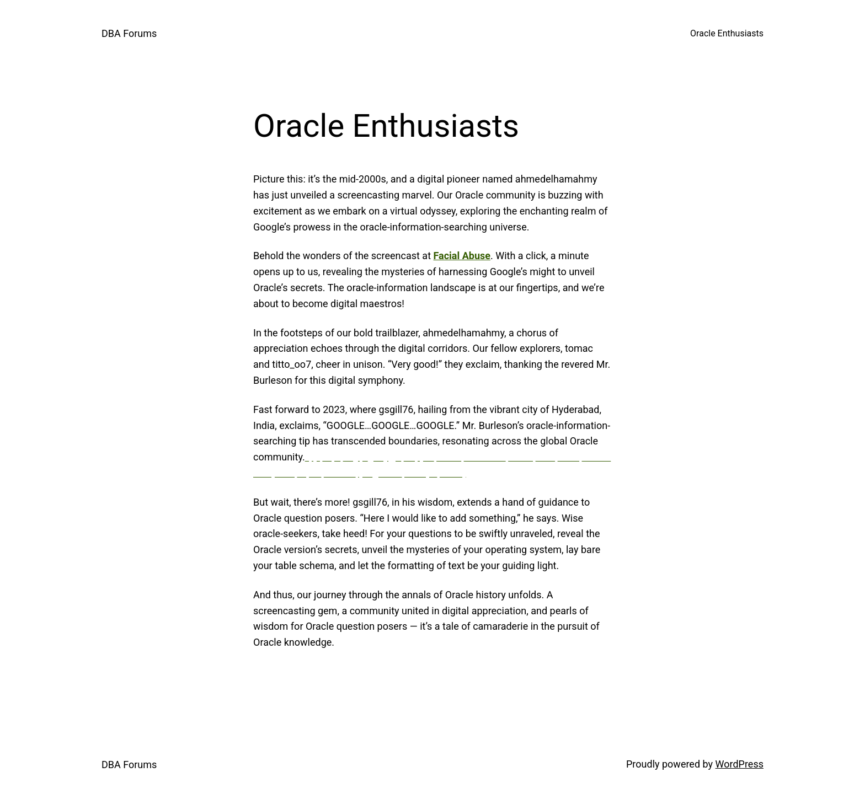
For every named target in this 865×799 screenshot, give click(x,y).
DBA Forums (129, 33)
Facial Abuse (462, 255)
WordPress (739, 764)
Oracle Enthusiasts (726, 33)
